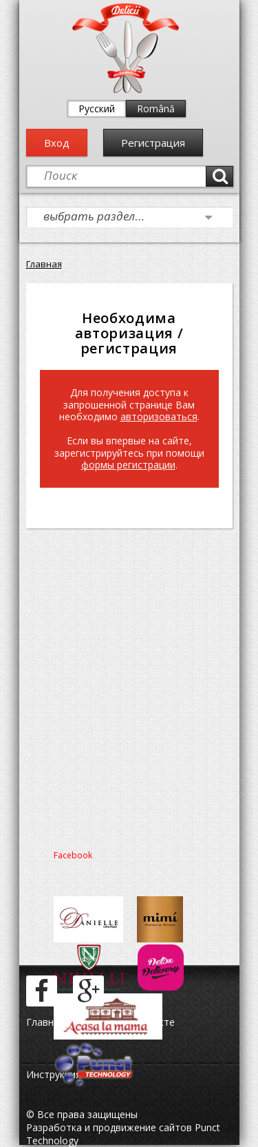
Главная (44, 264)
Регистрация (153, 142)
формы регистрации (128, 464)
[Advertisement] (129, 685)
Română (156, 108)
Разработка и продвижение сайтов (109, 1127)
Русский (96, 108)
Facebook (73, 855)
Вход (56, 142)
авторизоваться (158, 416)
